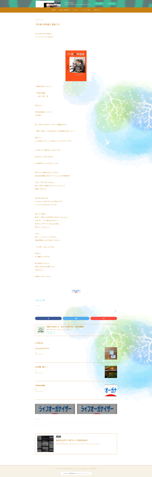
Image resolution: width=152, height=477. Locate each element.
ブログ (75, 10)
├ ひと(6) (37, 305)
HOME (54, 10)
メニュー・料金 (85, 10)
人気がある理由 (40, 385)
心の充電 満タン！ (41, 367)
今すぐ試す (99, 3)
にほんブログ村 (40, 300)
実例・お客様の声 (64, 10)
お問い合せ (97, 10)
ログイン (111, 3)
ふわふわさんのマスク (42, 348)
